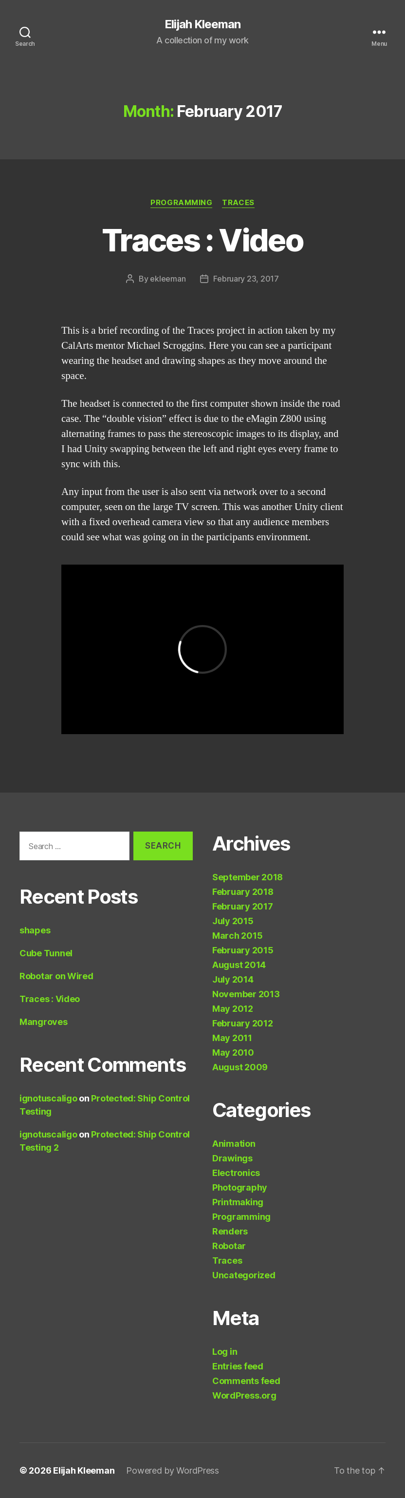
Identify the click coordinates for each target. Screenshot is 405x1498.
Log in (224, 1351)
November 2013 (246, 994)
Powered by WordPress (172, 1470)
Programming (181, 202)
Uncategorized (244, 1275)
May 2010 (233, 1052)
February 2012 (242, 1023)
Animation (234, 1143)
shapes (34, 930)
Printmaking (237, 1202)
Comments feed (246, 1381)
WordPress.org (244, 1395)
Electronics (236, 1173)
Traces (238, 202)
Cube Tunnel (46, 953)
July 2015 (233, 921)
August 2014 (239, 965)
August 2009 (240, 1067)
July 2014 (233, 979)
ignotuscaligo (48, 1098)
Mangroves (43, 1022)
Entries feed (237, 1366)
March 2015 (237, 935)
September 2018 (247, 877)
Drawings (232, 1158)
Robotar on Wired (56, 976)
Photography (239, 1187)
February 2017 (242, 906)
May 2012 (232, 1009)
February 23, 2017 (245, 279)
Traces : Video (202, 240)
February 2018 (243, 892)
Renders (230, 1231)
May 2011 (232, 1038)
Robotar (229, 1246)
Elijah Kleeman (202, 24)
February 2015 (243, 950)
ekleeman (167, 279)
